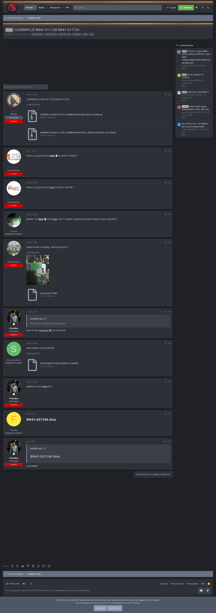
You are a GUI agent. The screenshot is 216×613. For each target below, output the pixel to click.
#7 (169, 342)
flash (85, 34)
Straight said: (36, 318)
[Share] (165, 94)
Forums (29, 7)
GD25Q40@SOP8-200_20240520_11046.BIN (59, 362)
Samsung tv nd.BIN (48, 292)
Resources (55, 7)
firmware (77, 34)
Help (203, 583)
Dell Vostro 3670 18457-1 (195, 92)
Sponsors (163, 583)
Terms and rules (177, 583)
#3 (169, 182)
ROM (54, 218)
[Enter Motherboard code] (25, 86)
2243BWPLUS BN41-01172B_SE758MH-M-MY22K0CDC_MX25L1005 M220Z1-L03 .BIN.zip (78, 132)
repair (45, 385)
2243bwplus (37, 34)
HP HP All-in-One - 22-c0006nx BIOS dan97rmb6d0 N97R (195, 125)
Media (41, 7)
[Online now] (14, 254)
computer (43, 329)
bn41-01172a (51, 34)
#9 (169, 413)
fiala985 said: (36, 447)
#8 (169, 381)
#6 (169, 311)
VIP (67, 7)
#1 (169, 94)
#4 (169, 214)
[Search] (120, 7)
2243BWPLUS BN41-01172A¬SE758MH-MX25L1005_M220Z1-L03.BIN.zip (71, 114)
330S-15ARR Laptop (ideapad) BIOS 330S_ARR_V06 (195, 108)
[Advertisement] (86, 63)
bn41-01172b (64, 34)
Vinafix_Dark (12, 583)
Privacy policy (192, 583)
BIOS (41, 218)
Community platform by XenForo (29, 590)
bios (52, 155)
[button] (35, 7)
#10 (169, 441)
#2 (169, 150)
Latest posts (186, 45)
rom (91, 34)
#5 (169, 241)
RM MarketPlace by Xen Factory (72, 590)
